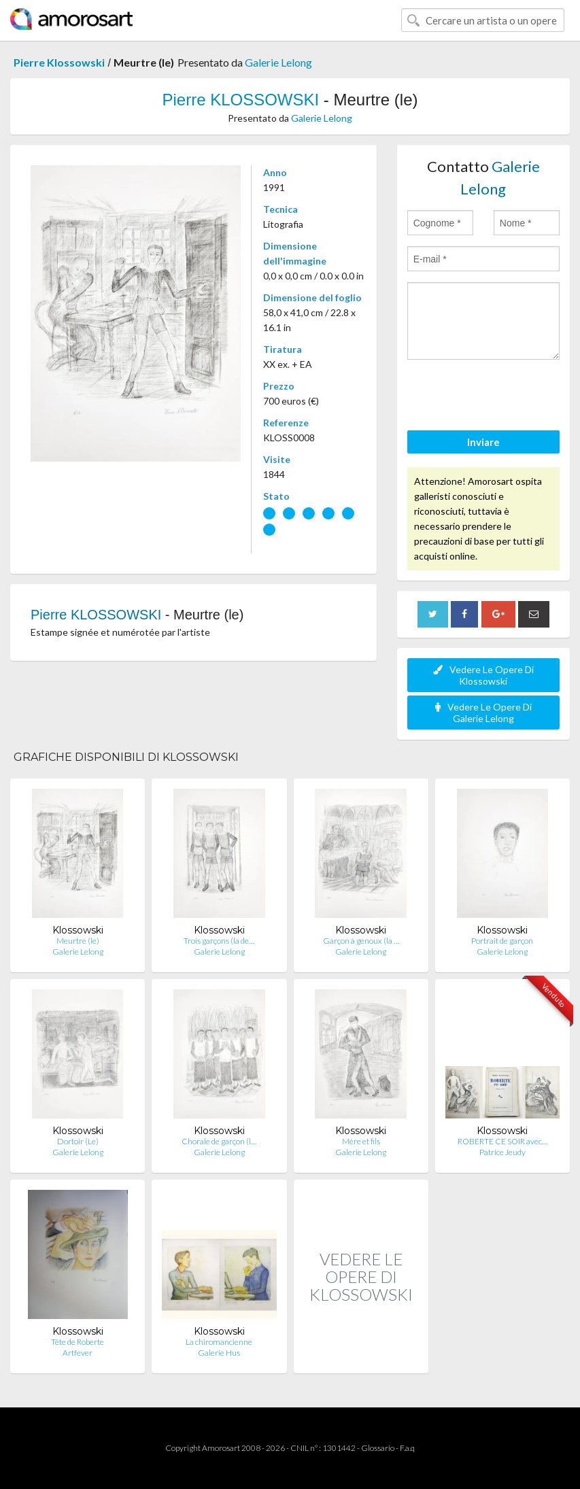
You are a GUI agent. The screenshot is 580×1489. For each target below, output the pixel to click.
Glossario (377, 1448)
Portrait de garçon (502, 941)
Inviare (483, 442)
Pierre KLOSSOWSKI (240, 99)
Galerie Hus (219, 1353)
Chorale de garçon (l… (219, 1141)
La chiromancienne (219, 1342)
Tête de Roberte (77, 1342)
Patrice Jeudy (502, 1152)
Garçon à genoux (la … (361, 941)
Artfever (77, 1353)
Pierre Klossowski (59, 62)
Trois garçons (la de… (219, 941)
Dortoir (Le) (78, 1141)
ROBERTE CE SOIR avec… (502, 1141)
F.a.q (407, 1448)
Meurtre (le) (77, 941)
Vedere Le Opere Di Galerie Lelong (483, 712)
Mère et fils (361, 1141)
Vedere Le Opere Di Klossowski (483, 675)
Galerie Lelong (278, 62)
